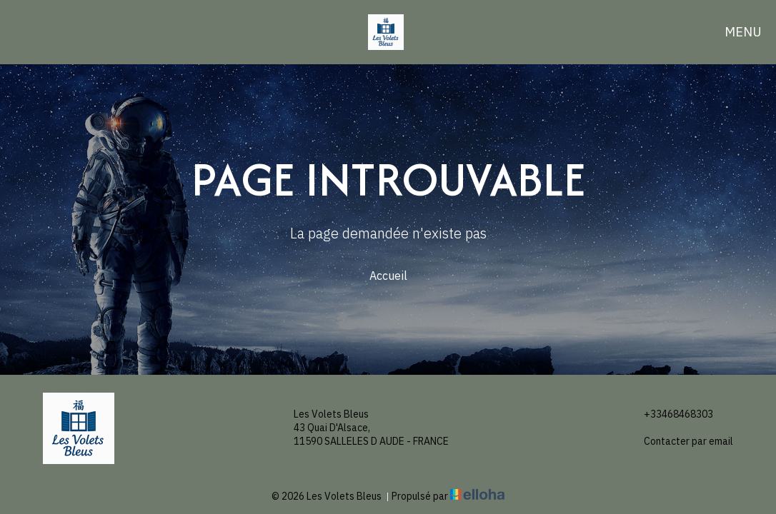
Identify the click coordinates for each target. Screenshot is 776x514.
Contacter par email (680, 441)
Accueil (388, 275)
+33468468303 (670, 414)
